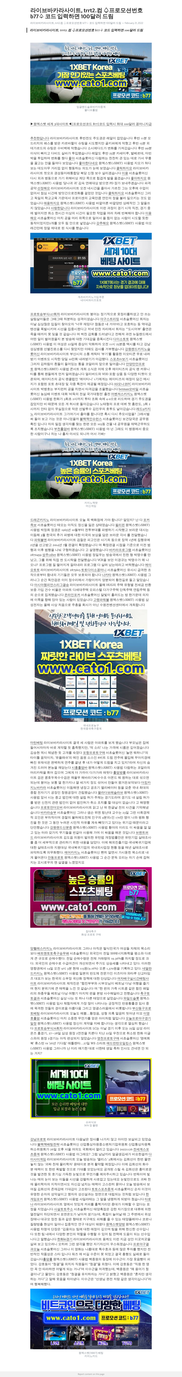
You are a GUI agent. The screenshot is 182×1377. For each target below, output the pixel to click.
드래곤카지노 (39, 520)
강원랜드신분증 (61, 827)
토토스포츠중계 (103, 1189)
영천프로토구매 (108, 1038)
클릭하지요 (124, 168)
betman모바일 (129, 389)
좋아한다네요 (88, 163)
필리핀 (120, 525)
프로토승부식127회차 (45, 314)
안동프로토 (56, 857)
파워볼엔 (40, 540)
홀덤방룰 (119, 772)
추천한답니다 (39, 138)
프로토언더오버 (51, 807)
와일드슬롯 (131, 998)
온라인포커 (72, 595)
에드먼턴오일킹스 (119, 1043)
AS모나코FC (122, 384)
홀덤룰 (47, 1259)
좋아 (71, 158)
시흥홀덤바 (79, 768)
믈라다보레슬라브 (110, 792)
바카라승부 (48, 812)
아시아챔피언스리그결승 (51, 585)
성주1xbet (49, 555)
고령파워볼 (101, 600)
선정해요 (43, 188)
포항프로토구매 (94, 753)
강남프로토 (38, 1139)
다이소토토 (121, 339)
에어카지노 (72, 852)
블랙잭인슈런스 (91, 419)
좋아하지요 (139, 178)
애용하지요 (51, 203)
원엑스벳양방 (115, 1224)
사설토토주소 (63, 1209)
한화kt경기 (65, 1239)
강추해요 (102, 223)
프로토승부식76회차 (48, 1028)
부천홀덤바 (62, 429)
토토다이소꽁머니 (93, 570)
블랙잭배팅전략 (48, 1144)
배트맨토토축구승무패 (53, 953)
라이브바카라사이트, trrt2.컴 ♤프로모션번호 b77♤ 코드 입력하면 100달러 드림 (75, 23)
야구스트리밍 (109, 319)
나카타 (106, 575)
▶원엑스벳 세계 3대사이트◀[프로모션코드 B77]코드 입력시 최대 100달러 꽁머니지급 (91, 124)
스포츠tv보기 (119, 359)
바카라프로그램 (120, 550)
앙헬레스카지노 (41, 948)
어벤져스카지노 (122, 394)
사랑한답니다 (60, 208)
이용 (125, 173)
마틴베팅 (36, 743)
